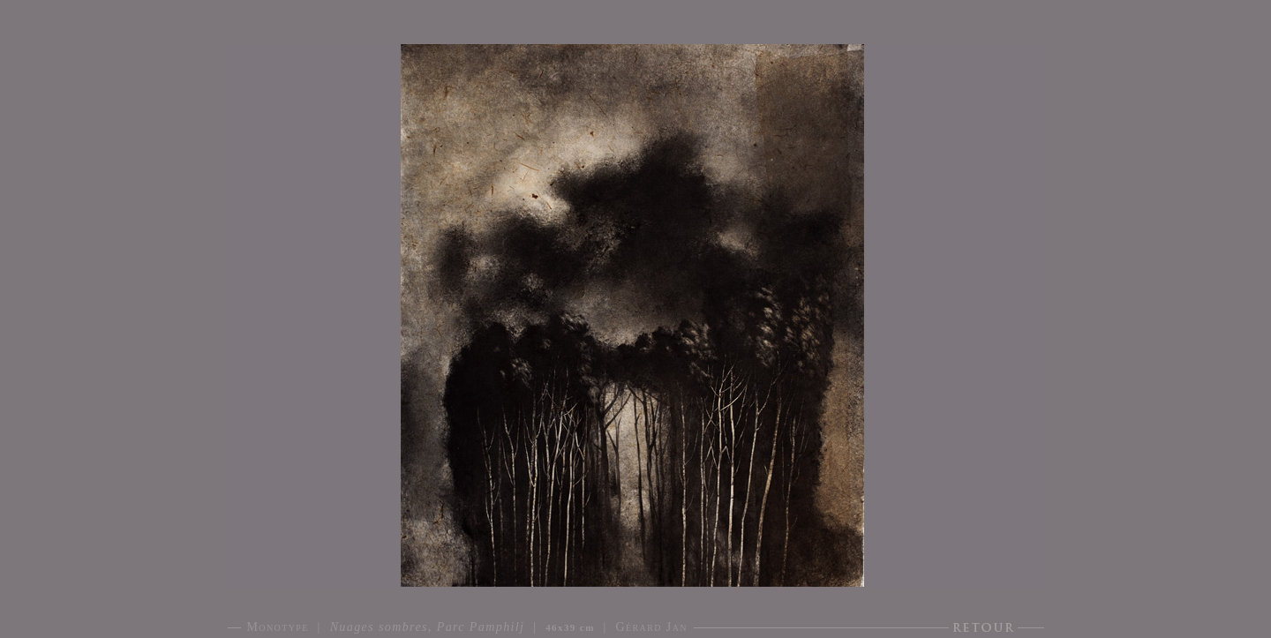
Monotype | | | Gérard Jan (467, 627)
